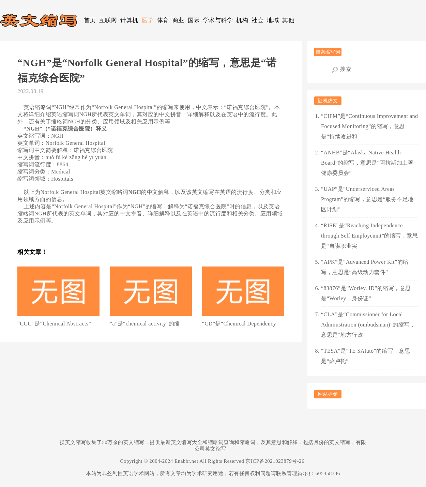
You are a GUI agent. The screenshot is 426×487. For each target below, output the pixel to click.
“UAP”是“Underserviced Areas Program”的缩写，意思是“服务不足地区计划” (367, 199)
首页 (90, 20)
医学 (148, 20)
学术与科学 (218, 20)
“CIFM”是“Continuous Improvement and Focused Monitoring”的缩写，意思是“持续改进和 (369, 126)
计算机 (129, 20)
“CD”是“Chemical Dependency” (240, 323)
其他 (288, 20)
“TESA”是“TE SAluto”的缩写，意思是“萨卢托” (365, 356)
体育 (163, 20)
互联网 (108, 20)
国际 (194, 20)
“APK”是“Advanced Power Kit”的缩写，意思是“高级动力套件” (365, 267)
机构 (242, 20)
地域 (273, 20)
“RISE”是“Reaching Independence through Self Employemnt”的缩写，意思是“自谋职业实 (369, 236)
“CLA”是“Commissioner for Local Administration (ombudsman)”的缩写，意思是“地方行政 (368, 324)
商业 (178, 20)
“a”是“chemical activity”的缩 (145, 323)
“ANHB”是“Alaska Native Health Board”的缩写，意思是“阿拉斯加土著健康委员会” (367, 163)
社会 (257, 20)
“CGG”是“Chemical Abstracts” (54, 323)
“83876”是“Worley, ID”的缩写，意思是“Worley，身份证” (366, 293)
